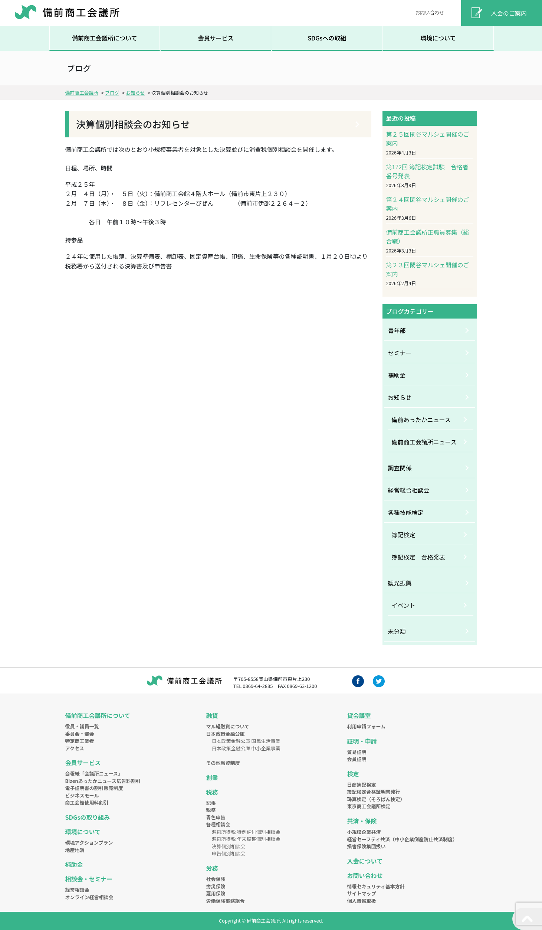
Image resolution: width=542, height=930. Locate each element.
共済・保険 (362, 820)
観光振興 (400, 582)
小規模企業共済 (364, 831)
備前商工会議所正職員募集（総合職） (427, 236)
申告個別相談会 (229, 853)
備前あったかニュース (421, 419)
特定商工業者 (79, 740)
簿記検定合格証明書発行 (373, 791)
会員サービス (215, 37)
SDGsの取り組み (87, 817)
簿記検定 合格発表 (418, 556)
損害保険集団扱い (366, 846)
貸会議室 (359, 715)
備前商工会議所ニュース (424, 441)
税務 (212, 791)
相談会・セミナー (89, 878)
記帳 (211, 802)
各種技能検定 (406, 512)
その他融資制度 (223, 762)
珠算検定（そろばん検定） (376, 799)
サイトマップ (361, 893)
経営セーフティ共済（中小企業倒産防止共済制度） (402, 839)
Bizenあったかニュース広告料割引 (103, 780)
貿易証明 (357, 752)
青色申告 (216, 817)
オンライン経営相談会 (89, 897)
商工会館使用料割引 (87, 802)
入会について (365, 860)
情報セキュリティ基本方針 (376, 886)
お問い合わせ (429, 12)
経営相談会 (77, 889)
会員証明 (357, 759)
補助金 (397, 375)
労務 (212, 868)
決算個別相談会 (229, 846)
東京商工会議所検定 (369, 806)
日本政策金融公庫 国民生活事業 (246, 740)
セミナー (400, 352)
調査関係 (400, 467)
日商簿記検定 (361, 784)
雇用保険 (216, 893)
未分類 (397, 631)
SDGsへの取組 (327, 37)
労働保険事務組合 (225, 900)
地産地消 (75, 850)
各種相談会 (218, 824)
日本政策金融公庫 (225, 733)
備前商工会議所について (104, 37)
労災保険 (216, 886)
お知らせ (400, 397)
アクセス (74, 748)
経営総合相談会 (409, 490)
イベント (403, 605)
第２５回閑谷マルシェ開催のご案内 (427, 138)
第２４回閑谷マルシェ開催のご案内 (427, 204)
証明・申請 (362, 741)
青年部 (397, 330)
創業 (212, 777)
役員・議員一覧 (82, 726)
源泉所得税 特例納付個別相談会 (246, 831)
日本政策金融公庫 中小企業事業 (246, 748)
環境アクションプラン (89, 842)
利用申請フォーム (366, 726)
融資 (212, 715)
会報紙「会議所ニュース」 (94, 773)
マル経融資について (228, 726)
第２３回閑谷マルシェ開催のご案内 (427, 269)
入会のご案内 (509, 13)
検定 (353, 773)
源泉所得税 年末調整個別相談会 (246, 838)
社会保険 (216, 878)
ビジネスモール (82, 795)
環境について (438, 37)
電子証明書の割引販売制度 (94, 788)
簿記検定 (403, 534)
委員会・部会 (79, 733)
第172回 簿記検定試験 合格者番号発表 (427, 171)
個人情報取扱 (361, 900)
